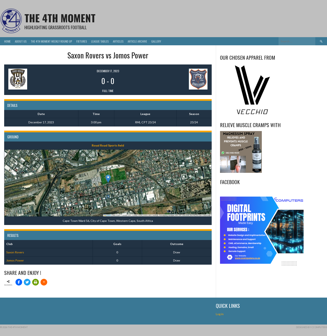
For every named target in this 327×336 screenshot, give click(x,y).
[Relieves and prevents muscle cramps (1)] (241, 171)
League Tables (100, 41)
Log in (220, 314)
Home (7, 41)
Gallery (156, 41)
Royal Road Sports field (108, 145)
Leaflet (107, 215)
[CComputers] (262, 265)
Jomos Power (15, 260)
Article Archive (137, 41)
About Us (21, 41)
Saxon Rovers (15, 252)
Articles (118, 41)
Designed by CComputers (311, 327)
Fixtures (81, 41)
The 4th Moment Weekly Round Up (51, 41)
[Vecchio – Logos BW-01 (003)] (252, 114)
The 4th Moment (59, 17)
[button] (108, 178)
